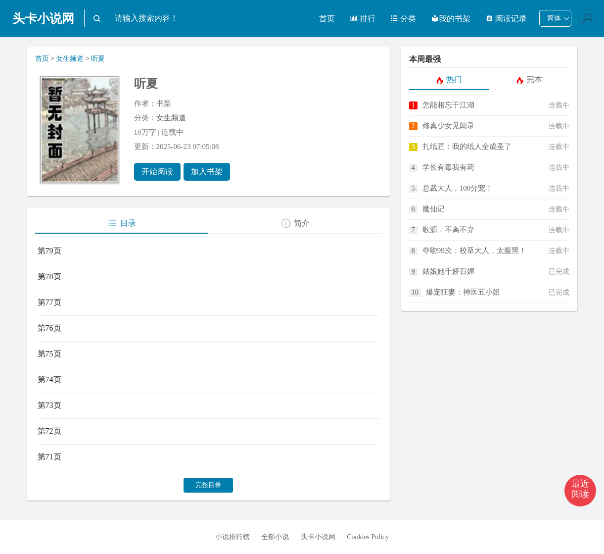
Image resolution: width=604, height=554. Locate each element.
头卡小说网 (43, 18)
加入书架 (207, 171)
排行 (362, 18)
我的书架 (450, 18)
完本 (529, 79)
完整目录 (208, 485)
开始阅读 (157, 171)
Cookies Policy (368, 537)
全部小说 (275, 537)
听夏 (98, 58)
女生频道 (70, 58)
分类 (403, 18)
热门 (449, 79)
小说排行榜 (232, 537)
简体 (554, 18)
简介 (295, 223)
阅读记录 (506, 18)
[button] (580, 490)
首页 (327, 18)
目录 (121, 223)
